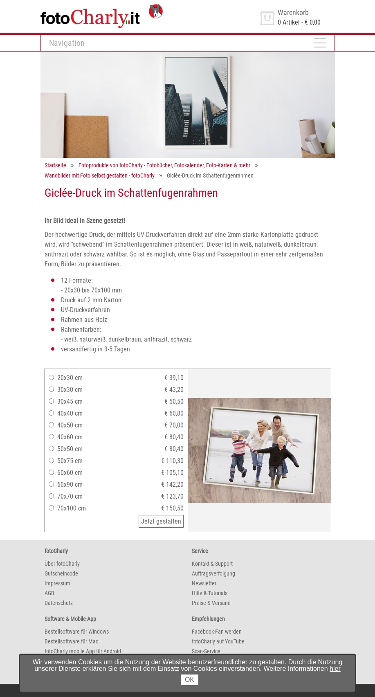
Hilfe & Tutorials (209, 593)
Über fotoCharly (62, 563)
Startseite (55, 165)
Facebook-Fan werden (217, 631)
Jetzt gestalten (161, 521)
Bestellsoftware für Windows (77, 631)
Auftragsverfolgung (213, 573)
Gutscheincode (61, 573)
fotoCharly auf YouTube (218, 641)
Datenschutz (59, 603)
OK (189, 679)
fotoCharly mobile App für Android (83, 651)
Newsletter (204, 583)
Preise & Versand (211, 603)
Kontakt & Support (212, 563)
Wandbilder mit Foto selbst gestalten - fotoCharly (100, 175)
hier (335, 668)
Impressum (57, 583)
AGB (49, 593)
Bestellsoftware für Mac (71, 641)
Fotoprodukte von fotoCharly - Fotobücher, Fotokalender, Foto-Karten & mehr (164, 165)
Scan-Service (206, 651)
